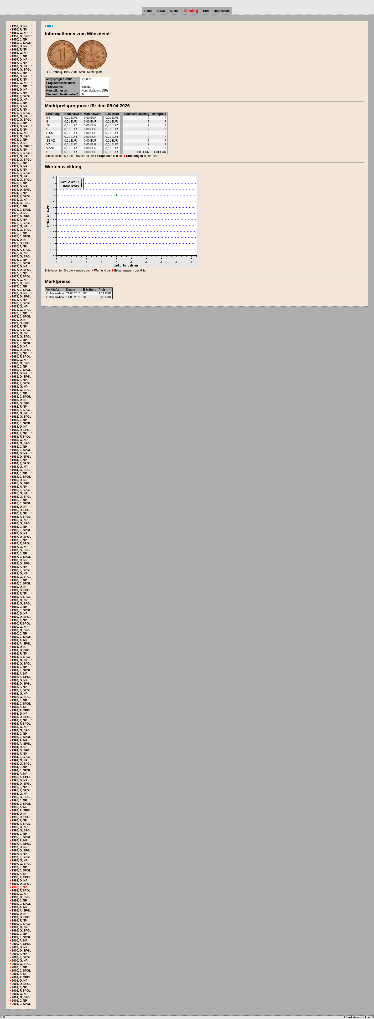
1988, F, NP (19, 566)
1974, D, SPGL (21, 189)
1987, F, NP (19, 540)
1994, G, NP (19, 760)
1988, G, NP (19, 573)
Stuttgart (86, 86)
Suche (174, 11)
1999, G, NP (19, 927)
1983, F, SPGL (21, 436)
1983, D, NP (19, 426)
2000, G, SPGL (21, 964)
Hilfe (206, 11)
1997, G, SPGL (21, 863)
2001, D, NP (19, 980)
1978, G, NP (19, 306)
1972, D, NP (19, 143)
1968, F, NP (19, 79)
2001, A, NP (19, 974)
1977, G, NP (19, 280)
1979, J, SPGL (21, 343)
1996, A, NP (19, 807)
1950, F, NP (19, 29)
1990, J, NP (19, 633)
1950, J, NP (19, 39)
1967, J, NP (19, 73)
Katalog (190, 11)
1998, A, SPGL (21, 877)
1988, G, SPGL (21, 577)
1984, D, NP (19, 453)
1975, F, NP (19, 219)
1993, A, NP (19, 707)
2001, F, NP (19, 987)
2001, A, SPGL (21, 977)
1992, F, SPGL (21, 690)
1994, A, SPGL (21, 743)
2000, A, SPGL (21, 944)
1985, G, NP (19, 493)
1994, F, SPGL (21, 757)
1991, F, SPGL (21, 657)
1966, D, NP (19, 46)
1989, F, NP (19, 593)
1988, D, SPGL (21, 563)
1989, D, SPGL (21, 590)
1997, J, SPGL (21, 870)
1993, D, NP (19, 713)
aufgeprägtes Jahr (58, 79)
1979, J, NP (19, 340)
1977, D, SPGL (21, 269)
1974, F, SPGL (21, 196)
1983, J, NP (19, 446)
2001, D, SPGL (21, 984)
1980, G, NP (19, 360)
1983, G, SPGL (21, 443)
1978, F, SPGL (21, 303)
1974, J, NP (19, 206)
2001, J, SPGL (21, 1004)
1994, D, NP (19, 747)
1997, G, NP (19, 860)
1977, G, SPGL (21, 283)
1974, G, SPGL (21, 203)
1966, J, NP (19, 56)
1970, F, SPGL (21, 113)
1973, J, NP (19, 183)
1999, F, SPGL (21, 924)
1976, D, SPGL (21, 243)
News (161, 11)
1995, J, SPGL (21, 803)
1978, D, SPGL (21, 296)
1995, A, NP (19, 773)
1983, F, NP (19, 433)
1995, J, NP (19, 800)
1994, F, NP (19, 753)
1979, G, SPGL (21, 336)
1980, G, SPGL (21, 363)
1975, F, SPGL (21, 223)
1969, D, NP (19, 89)
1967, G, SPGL (21, 69)
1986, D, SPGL (21, 510)
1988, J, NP (19, 580)
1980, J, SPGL (21, 370)
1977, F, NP (19, 273)
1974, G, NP (19, 199)
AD (90, 79)
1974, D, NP (19, 186)
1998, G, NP (19, 894)
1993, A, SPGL (21, 710)
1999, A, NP (19, 907)
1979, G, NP (19, 333)
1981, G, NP (19, 386)
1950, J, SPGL (21, 43)
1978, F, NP (19, 300)
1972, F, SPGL (21, 153)
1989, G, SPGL (21, 603)
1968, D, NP (19, 76)
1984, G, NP (19, 466)
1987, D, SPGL (21, 536)
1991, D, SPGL (21, 650)
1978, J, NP (19, 313)
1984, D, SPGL (21, 456)
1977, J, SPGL (21, 290)
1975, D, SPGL (21, 216)
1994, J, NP (19, 767)
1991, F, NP (19, 653)
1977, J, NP (19, 286)
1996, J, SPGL (21, 837)
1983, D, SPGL (21, 430)
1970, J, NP (19, 123)
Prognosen (103, 156)
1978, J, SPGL (21, 316)
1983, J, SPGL (21, 450)
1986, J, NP (19, 526)
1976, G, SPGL (21, 256)
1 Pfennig (54, 72)
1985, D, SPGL (21, 483)
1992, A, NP (19, 673)
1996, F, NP (19, 820)
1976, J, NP (19, 259)
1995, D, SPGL (21, 783)
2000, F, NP (19, 954)
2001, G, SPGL (21, 997)
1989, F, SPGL (21, 597)
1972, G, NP (19, 156)
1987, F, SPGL (21, 543)
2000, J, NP (19, 967)
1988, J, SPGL (21, 583)
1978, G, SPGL (21, 310)
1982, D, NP (19, 400)
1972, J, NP (19, 163)
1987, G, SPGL (21, 550)
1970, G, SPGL (21, 119)
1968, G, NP (19, 83)
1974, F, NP (19, 193)
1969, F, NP (19, 93)
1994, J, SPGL (21, 770)
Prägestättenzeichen (60, 83)
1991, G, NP (19, 660)
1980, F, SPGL (21, 356)
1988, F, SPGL (21, 570)
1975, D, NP (19, 213)
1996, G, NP (19, 827)
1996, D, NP (19, 813)
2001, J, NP (19, 1000)
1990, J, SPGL (21, 637)
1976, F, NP (19, 246)
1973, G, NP (19, 176)
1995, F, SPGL (21, 790)
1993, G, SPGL (21, 730)
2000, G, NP (19, 960)
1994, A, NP (19, 740)
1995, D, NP (19, 780)
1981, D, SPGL (21, 376)
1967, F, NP (19, 63)
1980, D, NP (19, 346)
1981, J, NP (19, 393)
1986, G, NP (19, 520)
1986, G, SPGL (21, 523)
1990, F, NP (19, 620)
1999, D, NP (19, 914)
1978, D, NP (19, 293)
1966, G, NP (19, 53)
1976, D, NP (19, 239)
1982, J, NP (19, 420)
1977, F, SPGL (21, 276)
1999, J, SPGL (21, 937)
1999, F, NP (19, 920)
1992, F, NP (19, 687)
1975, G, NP (19, 226)
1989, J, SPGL (21, 610)
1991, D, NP (19, 647)
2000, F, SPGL (21, 957)
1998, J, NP (19, 900)
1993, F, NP (19, 720)
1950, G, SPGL (21, 36)
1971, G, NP (19, 133)
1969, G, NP (19, 99)
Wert (96, 270)
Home (148, 11)
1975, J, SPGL (21, 236)
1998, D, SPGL (21, 884)
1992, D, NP (19, 680)
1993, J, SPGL (21, 737)
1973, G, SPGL (21, 179)
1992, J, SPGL (21, 703)
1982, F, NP (19, 406)
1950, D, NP (19, 26)
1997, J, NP (19, 867)
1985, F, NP (19, 486)
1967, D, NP (19, 59)
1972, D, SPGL (21, 146)
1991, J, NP (19, 667)
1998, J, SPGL (21, 904)
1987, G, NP (19, 546)
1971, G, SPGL (21, 136)
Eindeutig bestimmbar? (62, 94)
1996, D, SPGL (21, 817)
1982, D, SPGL (21, 403)
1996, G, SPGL (21, 830)
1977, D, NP (19, 266)
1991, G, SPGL (21, 663)
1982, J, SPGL (21, 423)
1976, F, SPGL (21, 249)
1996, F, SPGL (21, 823)
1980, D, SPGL (21, 350)
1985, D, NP (19, 480)
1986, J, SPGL (21, 530)
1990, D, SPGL (21, 617)
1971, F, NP (19, 129)
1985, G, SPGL (21, 496)
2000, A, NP (19, 940)
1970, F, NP (19, 109)
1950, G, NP (19, 33)
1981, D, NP (19, 373)
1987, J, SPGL (21, 556)
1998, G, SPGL (21, 897)
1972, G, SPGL (21, 159)
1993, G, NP (19, 727)
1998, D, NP (19, 880)
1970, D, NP (19, 106)
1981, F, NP (19, 380)
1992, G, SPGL (21, 697)
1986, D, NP (19, 506)
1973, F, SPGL (21, 173)
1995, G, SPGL (21, 797)
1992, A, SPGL (21, 677)
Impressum (222, 11)
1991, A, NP (19, 640)
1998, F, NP (19, 887)
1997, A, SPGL (21, 843)
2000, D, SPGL (21, 950)
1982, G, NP (19, 413)
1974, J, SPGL (21, 209)
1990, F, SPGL (21, 623)
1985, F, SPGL (21, 490)
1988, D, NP (19, 560)
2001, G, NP (19, 994)
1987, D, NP (19, 533)
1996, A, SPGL (21, 810)
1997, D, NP (19, 847)
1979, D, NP (19, 320)
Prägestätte (54, 86)
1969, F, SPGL (21, 96)
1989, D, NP (19, 587)
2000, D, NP (19, 947)
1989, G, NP (19, 600)
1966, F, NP (19, 49)
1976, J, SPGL (21, 263)
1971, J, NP (19, 139)
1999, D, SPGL (21, 917)
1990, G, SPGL (21, 630)
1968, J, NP (19, 86)
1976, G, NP (19, 253)
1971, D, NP (19, 126)
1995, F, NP (19, 787)
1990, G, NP (19, 627)
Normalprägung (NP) (94, 90)
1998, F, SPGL (21, 890)
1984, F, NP (19, 460)
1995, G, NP (19, 793)
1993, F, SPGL (21, 723)
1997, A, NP (19, 840)
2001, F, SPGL (21, 990)
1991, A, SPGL (21, 643)
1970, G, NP (19, 116)
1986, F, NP (19, 513)
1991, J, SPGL (21, 670)
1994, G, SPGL (21, 763)
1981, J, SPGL (21, 396)
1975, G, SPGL (21, 229)
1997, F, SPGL (21, 857)
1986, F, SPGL (21, 516)
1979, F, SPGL (21, 330)
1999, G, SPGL (21, 930)
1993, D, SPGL (21, 717)
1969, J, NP (19, 103)
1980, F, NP (19, 353)
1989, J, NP (19, 607)
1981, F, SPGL (21, 383)
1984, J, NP (19, 473)
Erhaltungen (133, 156)
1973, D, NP (19, 166)
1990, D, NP (19, 613)
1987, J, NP (19, 553)
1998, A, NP (19, 874)
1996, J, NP (19, 833)
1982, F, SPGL (21, 410)
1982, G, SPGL (21, 416)
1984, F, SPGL (21, 463)
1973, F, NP (19, 169)
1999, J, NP (19, 934)
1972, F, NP (19, 149)
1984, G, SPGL (21, 470)
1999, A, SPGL (21, 910)
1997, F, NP (19, 853)
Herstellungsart (56, 90)
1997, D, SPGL (21, 850)
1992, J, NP (19, 700)
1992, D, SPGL (21, 683)
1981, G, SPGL (21, 390)
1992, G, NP (19, 693)
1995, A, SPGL (21, 777)
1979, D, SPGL (21, 323)
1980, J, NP (19, 366)
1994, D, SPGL (21, 750)
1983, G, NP (19, 440)
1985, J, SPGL (21, 503)
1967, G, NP (19, 66)
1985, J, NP (19, 500)
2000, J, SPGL (21, 970)
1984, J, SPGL (21, 476)
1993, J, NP (19, 733)
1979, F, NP (19, 326)
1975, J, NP (19, 233)
